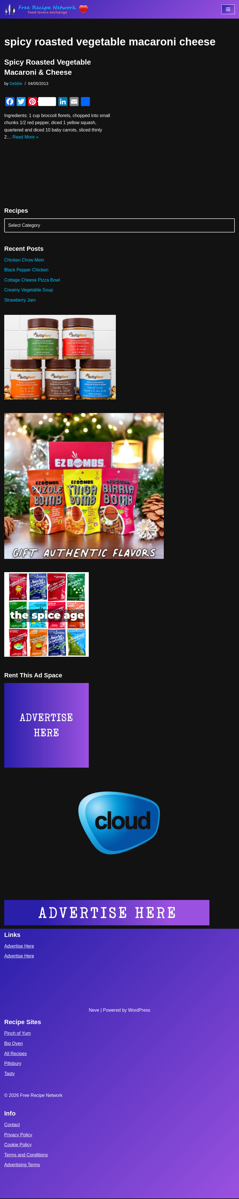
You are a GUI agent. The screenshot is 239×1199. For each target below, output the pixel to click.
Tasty (9, 1074)
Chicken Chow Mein (24, 260)
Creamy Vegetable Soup (28, 290)
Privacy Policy (18, 1135)
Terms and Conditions (26, 1155)
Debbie (16, 83)
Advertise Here (19, 946)
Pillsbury (12, 1064)
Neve (94, 1010)
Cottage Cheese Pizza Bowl (32, 280)
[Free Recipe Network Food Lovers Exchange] (46, 9)
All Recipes (15, 1053)
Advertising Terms (22, 1165)
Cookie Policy (18, 1145)
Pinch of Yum (17, 1033)
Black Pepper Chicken (26, 270)
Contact (12, 1125)
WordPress (139, 1010)
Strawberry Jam (20, 300)
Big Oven (13, 1044)
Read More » (25, 137)
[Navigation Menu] (228, 9)
